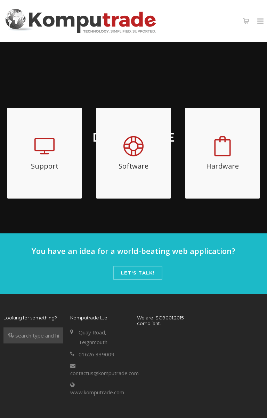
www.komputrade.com (97, 392)
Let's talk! (138, 273)
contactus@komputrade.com (104, 373)
